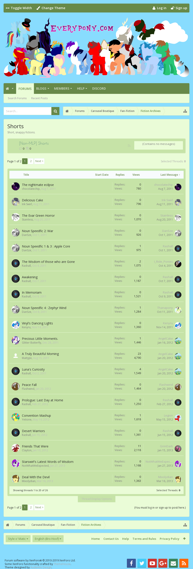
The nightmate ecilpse (38, 185)
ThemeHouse (62, 564)
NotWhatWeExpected (35, 466)
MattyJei (27, 358)
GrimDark (166, 446)
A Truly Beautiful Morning (40, 354)
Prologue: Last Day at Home (42, 400)
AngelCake (165, 338)
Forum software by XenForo (40, 560)
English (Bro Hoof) (47, 539)
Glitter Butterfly (31, 342)
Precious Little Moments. (40, 338)
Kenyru (26, 327)
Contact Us (111, 539)
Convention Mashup (36, 415)
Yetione (26, 419)
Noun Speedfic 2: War (37, 231)
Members (61, 88)
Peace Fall (29, 385)
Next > (39, 161)
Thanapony (165, 308)
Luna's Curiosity (33, 369)
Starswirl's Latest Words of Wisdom (47, 462)
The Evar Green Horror (38, 215)
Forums (25, 89)
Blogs (41, 88)
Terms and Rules (144, 539)
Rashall (168, 246)
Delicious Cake (32, 200)
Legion (168, 415)
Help (80, 88)
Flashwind (28, 389)
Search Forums (17, 98)
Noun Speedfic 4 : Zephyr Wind (44, 308)
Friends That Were (35, 446)
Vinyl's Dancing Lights (37, 323)
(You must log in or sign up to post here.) (160, 507)
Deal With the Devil (36, 477)
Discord (99, 88)
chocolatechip (31, 189)
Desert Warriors (33, 431)
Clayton (26, 450)
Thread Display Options (97, 499)
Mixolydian (29, 481)
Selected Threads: (173, 161)
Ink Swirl (27, 204)
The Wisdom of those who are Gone (48, 262)
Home (95, 539)
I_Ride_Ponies (163, 262)
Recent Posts (39, 98)
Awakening (30, 277)
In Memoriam (32, 292)
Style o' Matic (17, 539)
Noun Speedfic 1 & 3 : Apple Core (46, 246)
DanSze (26, 235)
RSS (129, 145)
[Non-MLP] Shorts (34, 143)
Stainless (27, 219)
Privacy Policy (169, 539)
